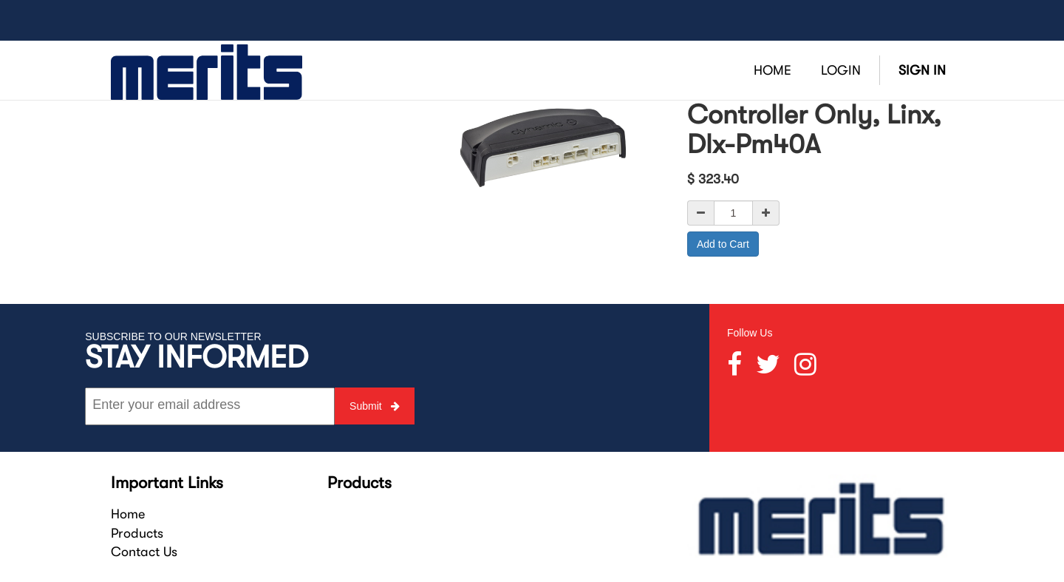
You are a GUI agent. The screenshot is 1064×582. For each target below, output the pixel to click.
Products (137, 533)
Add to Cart (723, 244)
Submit (374, 406)
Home (128, 514)
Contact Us (144, 551)
